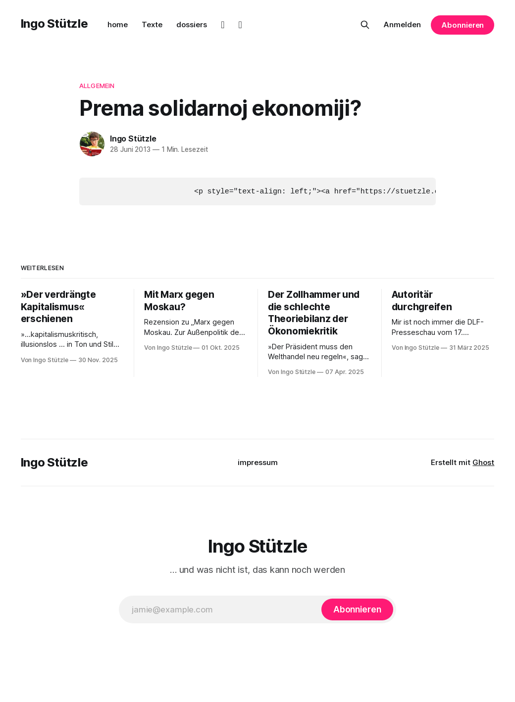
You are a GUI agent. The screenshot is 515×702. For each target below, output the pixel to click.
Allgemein (96, 86)
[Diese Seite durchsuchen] (365, 25)
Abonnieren (462, 25)
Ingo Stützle (54, 23)
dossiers (191, 24)
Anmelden (402, 24)
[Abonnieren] (357, 609)
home (117, 24)
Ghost (483, 462)
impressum (258, 462)
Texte (152, 24)
